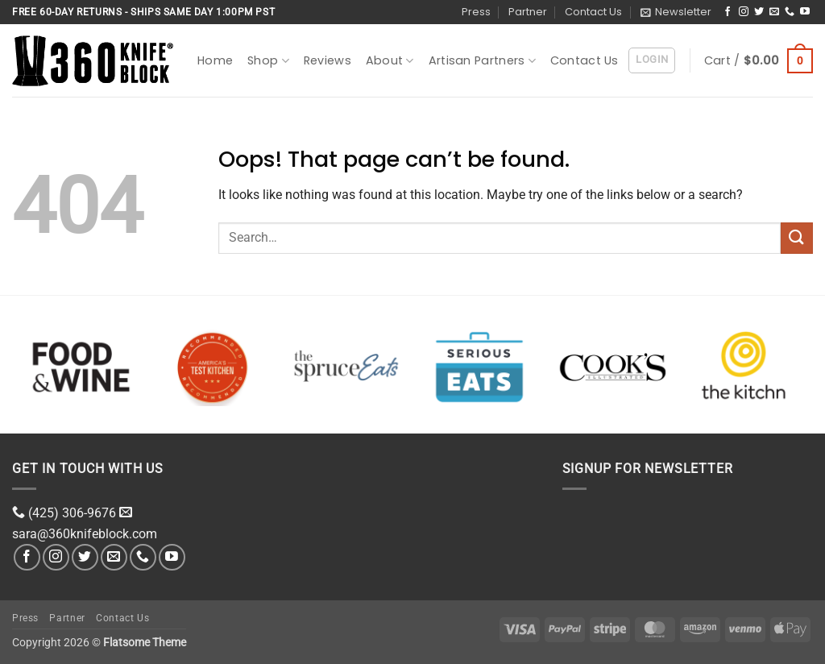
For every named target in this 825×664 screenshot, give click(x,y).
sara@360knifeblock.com (84, 534)
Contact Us (593, 12)
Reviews (327, 60)
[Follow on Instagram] (743, 12)
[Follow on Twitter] (759, 12)
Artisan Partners (482, 60)
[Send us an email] (774, 12)
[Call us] (789, 12)
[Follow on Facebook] (727, 12)
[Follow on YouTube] (805, 12)
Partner (527, 12)
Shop (268, 60)
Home (215, 60)
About (390, 60)
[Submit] (797, 238)
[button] (676, 12)
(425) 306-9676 (72, 513)
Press (476, 12)
